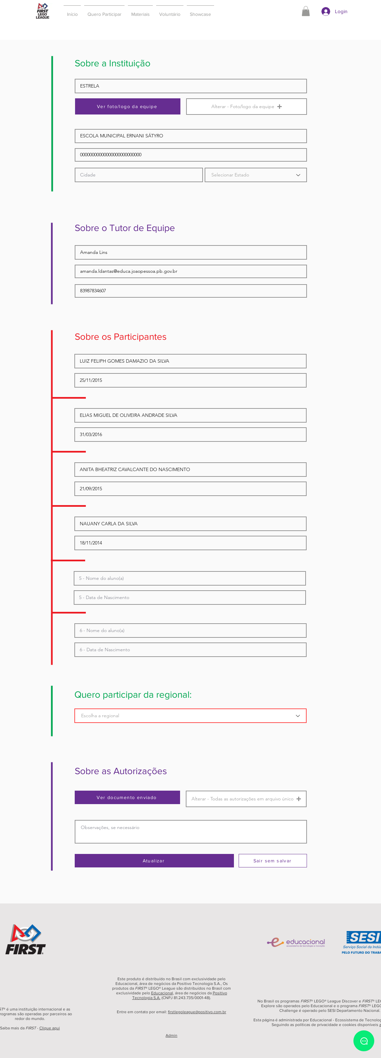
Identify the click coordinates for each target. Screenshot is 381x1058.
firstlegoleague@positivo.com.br (197, 1012)
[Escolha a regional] (190, 715)
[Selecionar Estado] (256, 175)
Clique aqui (49, 1028)
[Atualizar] (154, 860)
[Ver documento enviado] (127, 797)
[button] (104, 11)
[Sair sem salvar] (273, 860)
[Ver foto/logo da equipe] (127, 106)
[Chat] (363, 1040)
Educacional (162, 993)
